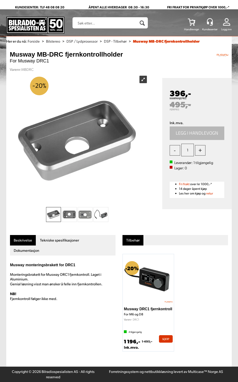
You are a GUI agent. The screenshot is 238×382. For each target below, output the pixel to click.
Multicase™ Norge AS (205, 371)
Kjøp (197, 133)
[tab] (23, 240)
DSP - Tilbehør (115, 41)
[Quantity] (187, 150)
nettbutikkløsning (158, 371)
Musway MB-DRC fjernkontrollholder (166, 41)
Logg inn (226, 29)
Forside (34, 41)
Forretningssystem (124, 371)
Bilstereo (53, 41)
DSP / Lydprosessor (82, 41)
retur (209, 193)
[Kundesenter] (210, 22)
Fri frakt (184, 184)
